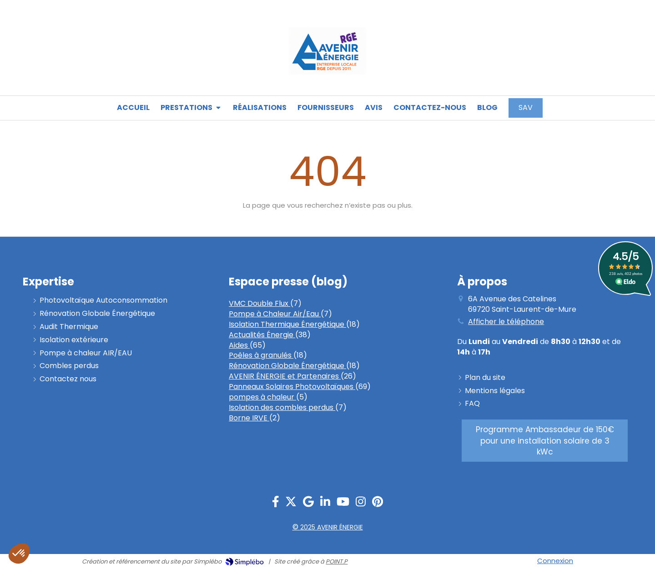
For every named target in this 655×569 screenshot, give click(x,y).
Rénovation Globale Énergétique (287, 365)
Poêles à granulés (261, 355)
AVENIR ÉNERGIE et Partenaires (285, 376)
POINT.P (337, 561)
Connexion (555, 560)
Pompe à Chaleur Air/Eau (275, 314)
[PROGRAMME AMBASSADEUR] (545, 440)
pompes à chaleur (262, 397)
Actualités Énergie (262, 334)
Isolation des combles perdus (282, 407)
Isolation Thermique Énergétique (287, 324)
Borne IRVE (249, 418)
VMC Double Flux (259, 303)
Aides (239, 345)
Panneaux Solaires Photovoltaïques (292, 386)
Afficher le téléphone (506, 322)
